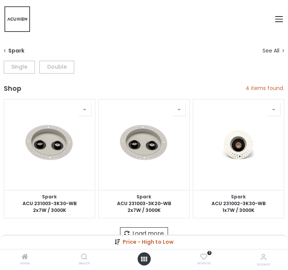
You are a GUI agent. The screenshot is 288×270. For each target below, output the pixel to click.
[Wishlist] (203, 256)
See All (273, 50)
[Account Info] (263, 257)
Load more (144, 233)
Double (57, 66)
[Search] (84, 257)
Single (19, 66)
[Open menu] (144, 259)
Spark (49, 197)
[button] (148, 242)
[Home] (24, 257)
